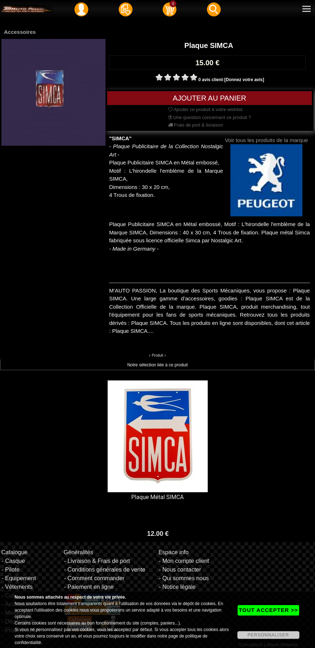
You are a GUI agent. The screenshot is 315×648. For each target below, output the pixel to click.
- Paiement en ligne (89, 587)
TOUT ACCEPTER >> (268, 610)
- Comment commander (94, 578)
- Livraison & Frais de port (97, 561)
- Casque (13, 561)
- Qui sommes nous (184, 578)
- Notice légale (177, 587)
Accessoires (20, 32)
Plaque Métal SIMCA (157, 497)
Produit (157, 355)
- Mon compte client (184, 561)
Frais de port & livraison (195, 125)
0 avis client (210, 79)
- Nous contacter (180, 570)
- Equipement (18, 578)
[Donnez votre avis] (244, 79)
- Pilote (10, 570)
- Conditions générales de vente (104, 570)
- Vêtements (16, 587)
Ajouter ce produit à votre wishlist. (206, 109)
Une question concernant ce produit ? (209, 117)
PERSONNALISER (268, 635)
